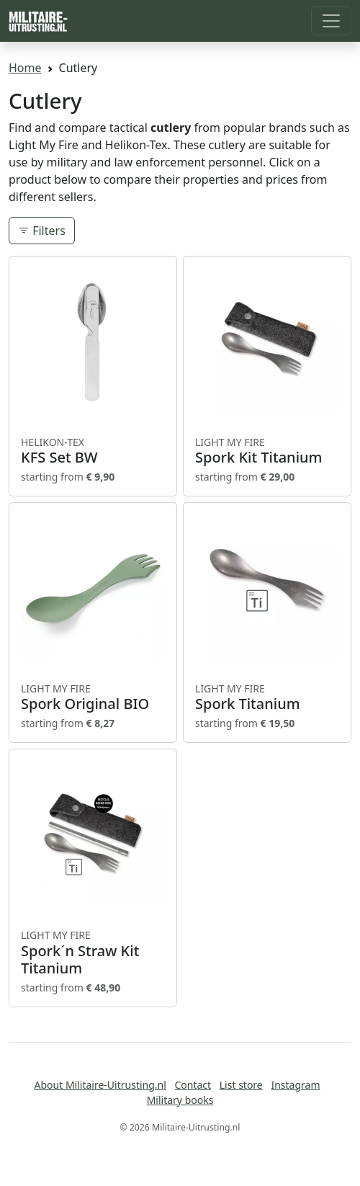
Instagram (295, 1085)
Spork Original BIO (93, 697)
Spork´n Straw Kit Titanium (93, 952)
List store (241, 1085)
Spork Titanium (267, 697)
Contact (192, 1085)
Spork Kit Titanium (267, 451)
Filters (42, 230)
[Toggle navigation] (331, 20)
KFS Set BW (93, 451)
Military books (180, 1100)
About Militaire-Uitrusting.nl (100, 1085)
